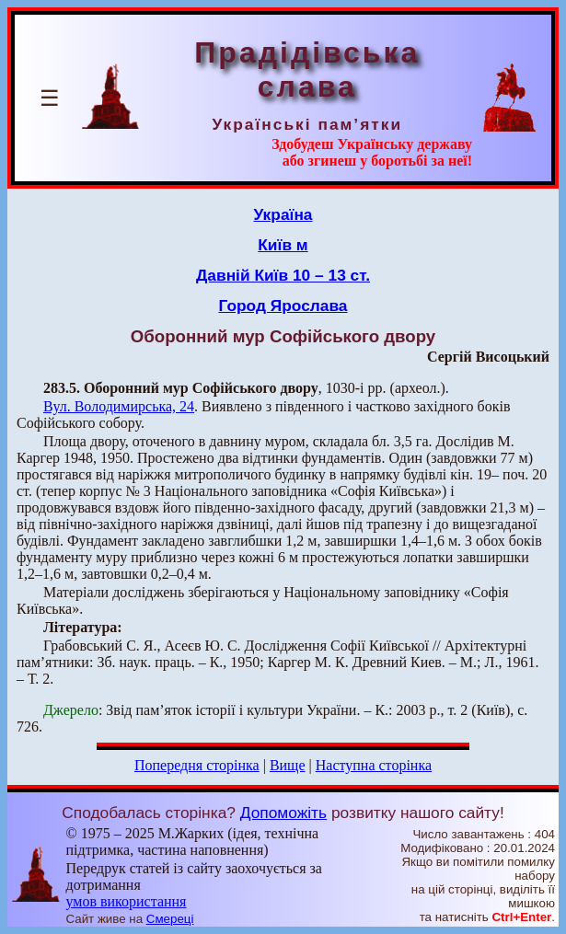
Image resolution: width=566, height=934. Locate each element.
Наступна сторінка (374, 765)
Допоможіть (283, 812)
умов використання (125, 901)
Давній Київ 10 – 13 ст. (283, 275)
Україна (283, 214)
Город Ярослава (282, 305)
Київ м (282, 245)
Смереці (170, 919)
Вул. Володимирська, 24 (118, 406)
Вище (288, 765)
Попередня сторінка (197, 765)
